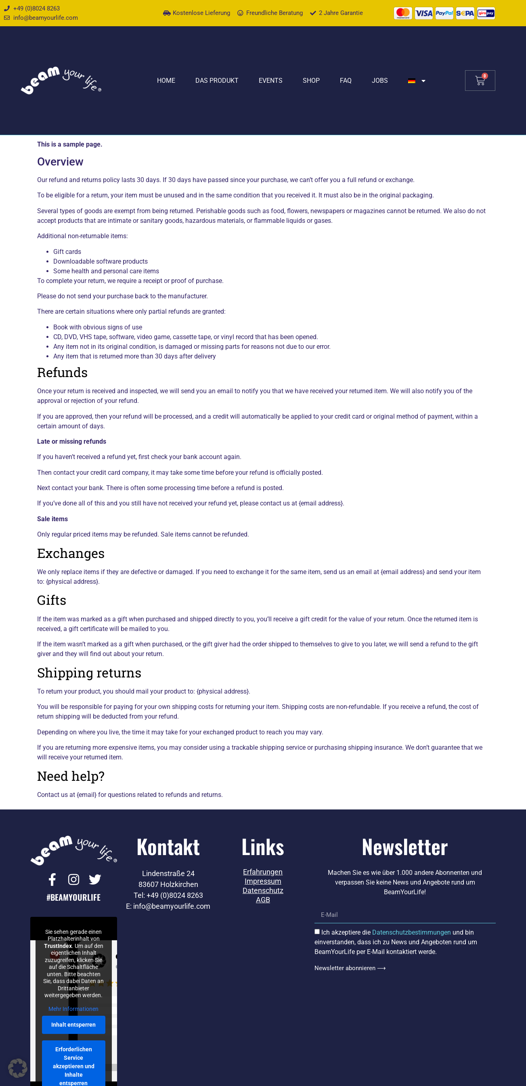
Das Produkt (217, 80)
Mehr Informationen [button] (73, 1009)
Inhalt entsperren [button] (73, 1024)
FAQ (346, 80)
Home (166, 80)
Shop (311, 80)
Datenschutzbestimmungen (411, 932)
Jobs (380, 80)
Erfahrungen (263, 872)
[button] (18, 1068)
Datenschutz (263, 891)
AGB (263, 900)
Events (271, 80)
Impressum (263, 881)
